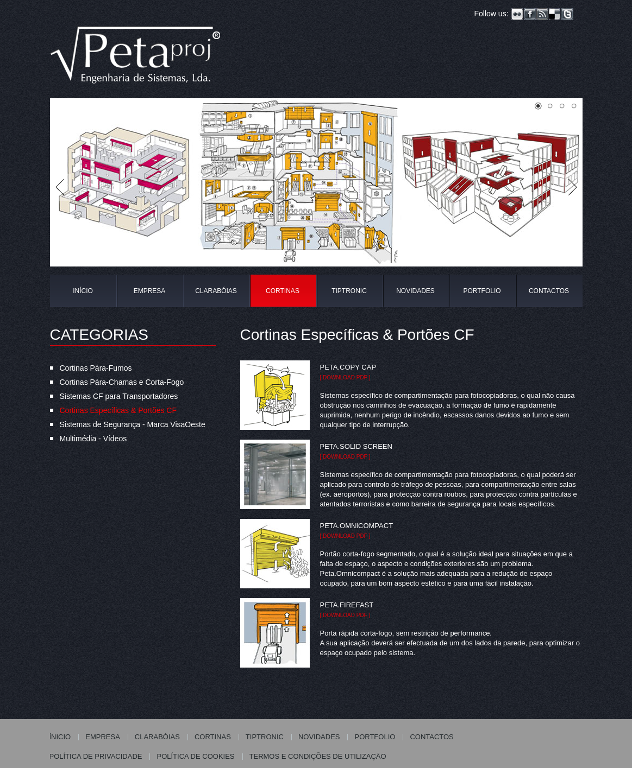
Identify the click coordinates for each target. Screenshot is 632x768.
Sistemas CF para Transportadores (119, 396)
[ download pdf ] (345, 377)
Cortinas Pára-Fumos (96, 368)
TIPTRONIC (349, 291)
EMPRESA (150, 291)
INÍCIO (83, 291)
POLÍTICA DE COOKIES (195, 756)
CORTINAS (282, 291)
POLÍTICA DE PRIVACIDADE (95, 756)
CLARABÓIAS (216, 291)
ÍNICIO (60, 737)
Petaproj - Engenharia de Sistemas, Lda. (135, 58)
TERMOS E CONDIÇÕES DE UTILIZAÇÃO (317, 756)
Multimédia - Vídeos (93, 438)
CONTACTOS (549, 291)
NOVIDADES (415, 291)
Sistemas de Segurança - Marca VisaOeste (132, 424)
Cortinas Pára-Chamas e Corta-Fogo (122, 382)
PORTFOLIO (481, 291)
